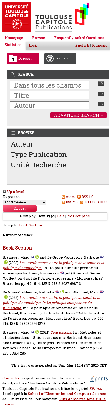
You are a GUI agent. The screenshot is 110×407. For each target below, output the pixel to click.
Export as (11, 196)
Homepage (14, 37)
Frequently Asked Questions (79, 37)
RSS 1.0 (84, 196)
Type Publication (39, 154)
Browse (38, 37)
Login (34, 45)
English (82, 45)
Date (61, 216)
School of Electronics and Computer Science (67, 393)
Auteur (22, 144)
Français (99, 45)
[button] (20, 208)
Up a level (13, 191)
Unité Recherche (38, 164)
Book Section (30, 225)
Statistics (13, 44)
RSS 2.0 (69, 202)
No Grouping (78, 216)
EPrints (95, 388)
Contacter (10, 378)
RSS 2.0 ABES (93, 202)
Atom (67, 196)
